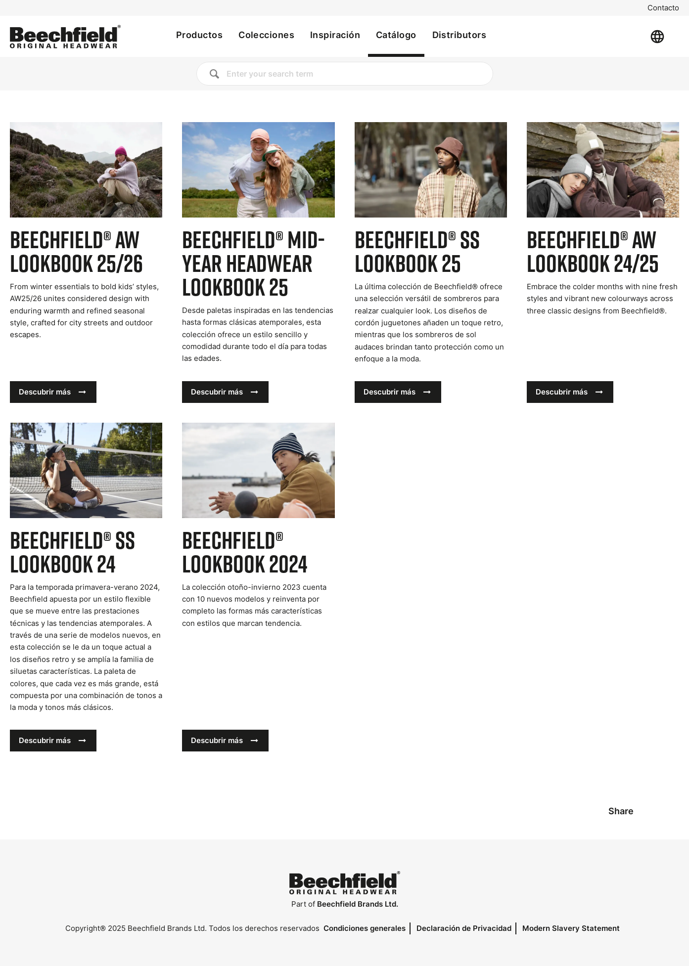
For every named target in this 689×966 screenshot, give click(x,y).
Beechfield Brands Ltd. (357, 904)
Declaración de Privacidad (463, 928)
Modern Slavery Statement (571, 928)
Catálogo (396, 35)
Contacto (663, 7)
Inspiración (335, 35)
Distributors (459, 35)
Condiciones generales (364, 928)
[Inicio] (65, 36)
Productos (199, 35)
